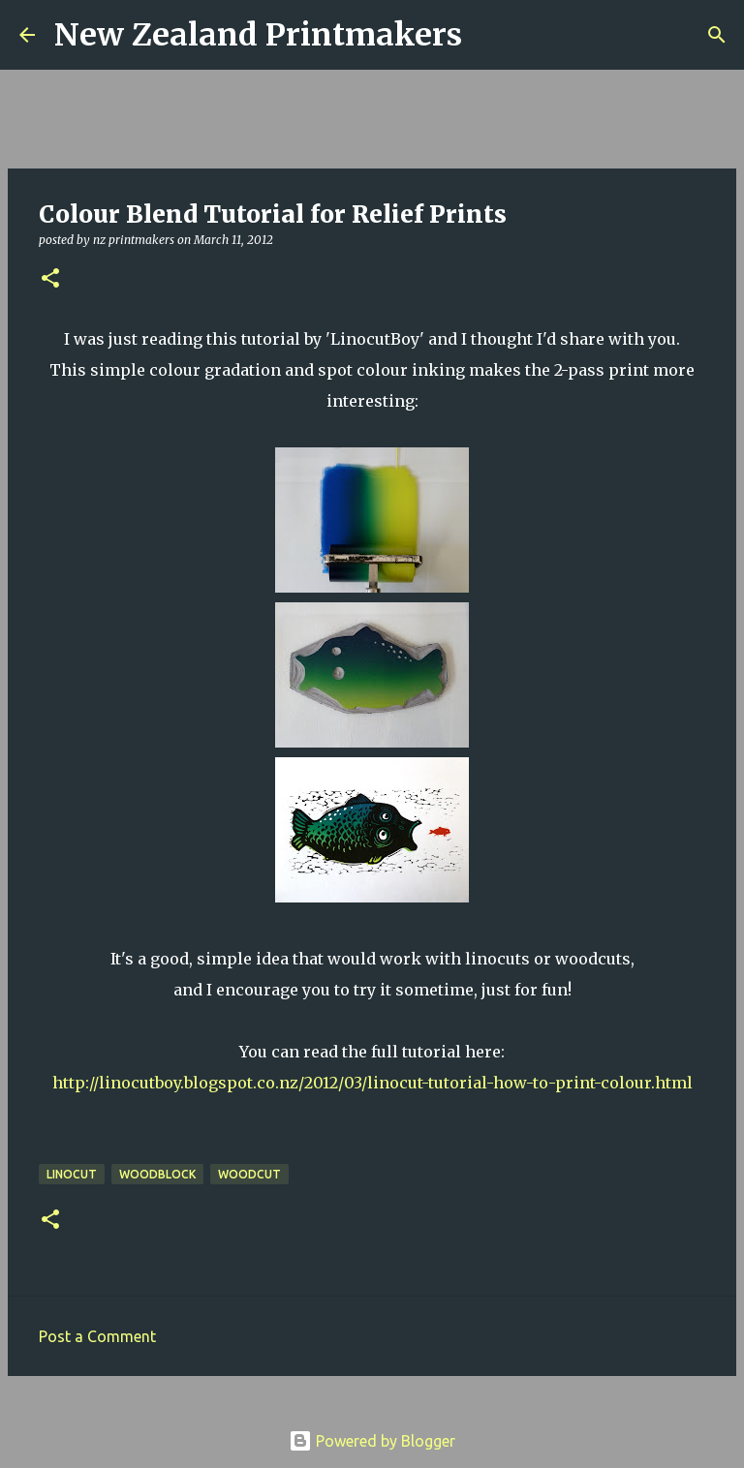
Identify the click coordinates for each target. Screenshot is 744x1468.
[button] (50, 279)
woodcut (249, 1174)
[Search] (489, 35)
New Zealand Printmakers (258, 34)
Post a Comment (97, 1336)
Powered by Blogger (372, 1441)
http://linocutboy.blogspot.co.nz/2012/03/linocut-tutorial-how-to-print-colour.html (372, 1082)
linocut (71, 1174)
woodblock (157, 1174)
